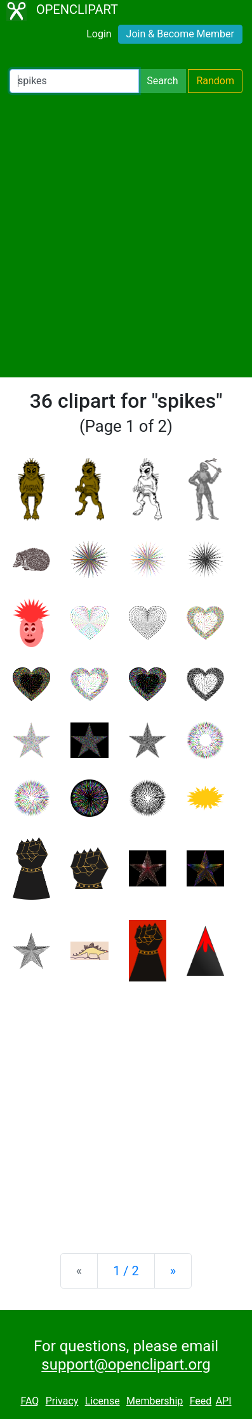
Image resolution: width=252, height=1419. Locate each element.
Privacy (62, 1401)
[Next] (173, 1271)
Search (162, 81)
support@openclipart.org (125, 1364)
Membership (154, 1401)
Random (215, 81)
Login (98, 34)
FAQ (29, 1401)
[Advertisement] (126, 235)
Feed (201, 1401)
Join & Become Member (180, 34)
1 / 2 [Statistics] (126, 1270)
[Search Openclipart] (74, 81)
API (224, 1401)
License (102, 1401)
